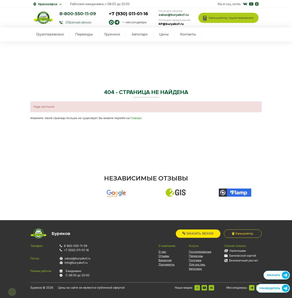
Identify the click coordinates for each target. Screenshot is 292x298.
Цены (164, 34)
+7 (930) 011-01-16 (128, 13)
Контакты (188, 34)
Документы (166, 264)
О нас (162, 251)
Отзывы (163, 256)
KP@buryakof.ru (171, 24)
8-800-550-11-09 (77, 13)
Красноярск (47, 4)
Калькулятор (242, 233)
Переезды (84, 34)
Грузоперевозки (50, 34)
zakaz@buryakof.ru (174, 14)
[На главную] (43, 18)
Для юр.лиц (197, 264)
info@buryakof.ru (76, 262)
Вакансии (165, 260)
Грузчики (112, 34)
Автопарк (140, 34)
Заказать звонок (198, 233)
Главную (136, 118)
